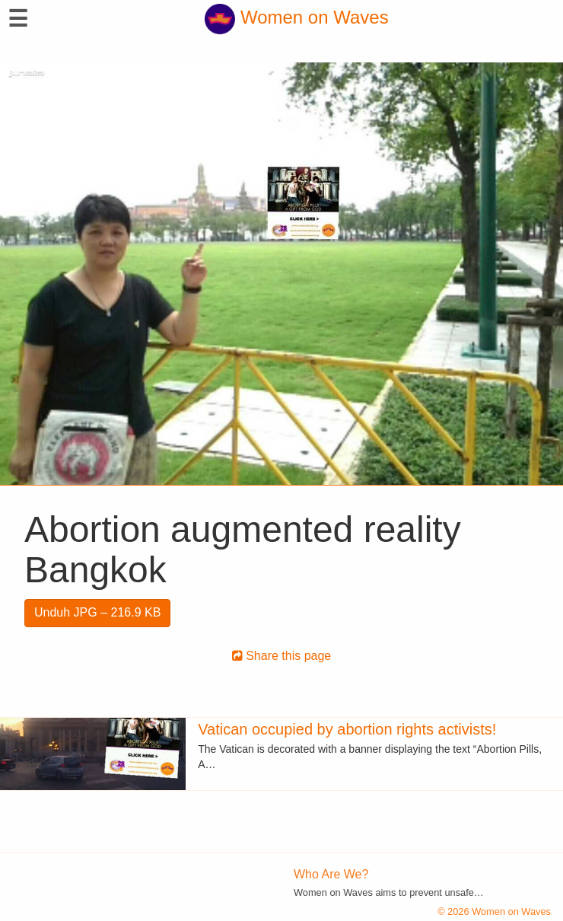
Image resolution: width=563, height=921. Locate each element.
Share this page (282, 655)
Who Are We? (331, 874)
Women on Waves (296, 17)
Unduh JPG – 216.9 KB (97, 612)
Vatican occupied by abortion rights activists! (347, 729)
